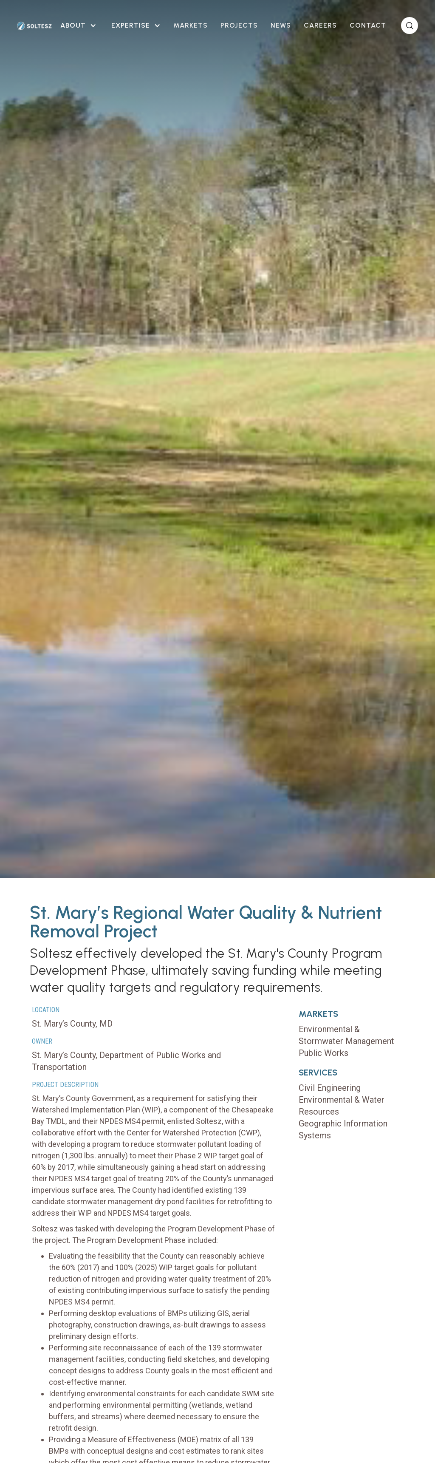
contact (368, 25)
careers (320, 25)
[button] (77, 25)
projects (239, 25)
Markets (190, 25)
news (281, 25)
